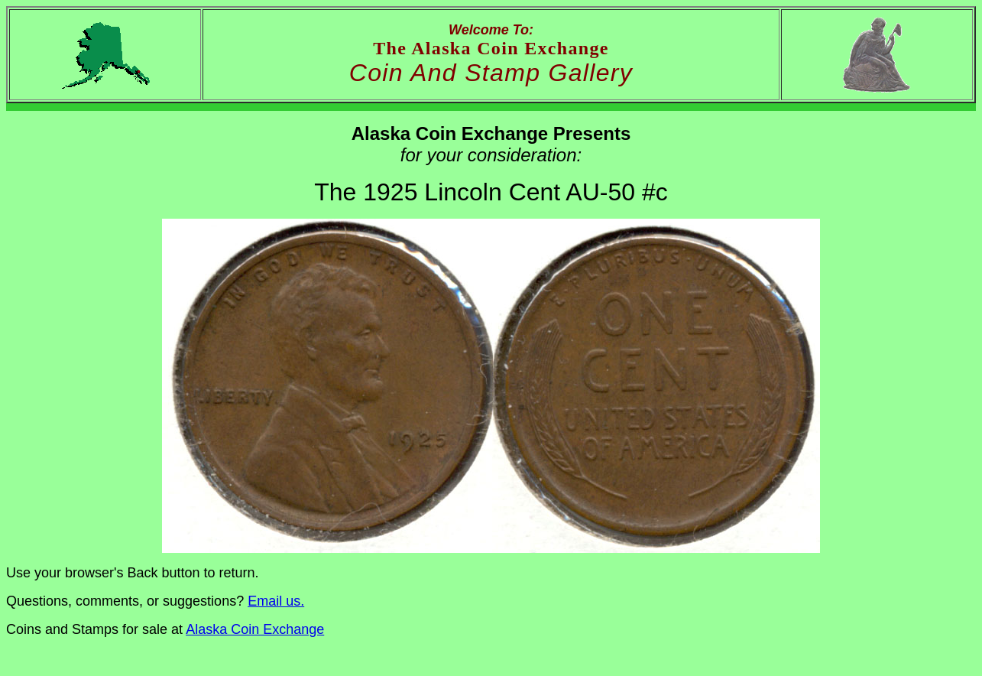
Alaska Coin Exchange (255, 629)
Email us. (276, 601)
